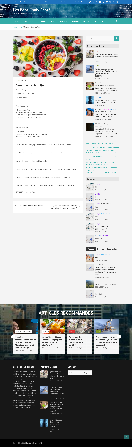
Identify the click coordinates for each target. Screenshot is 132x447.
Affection (113, 160)
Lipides (114, 172)
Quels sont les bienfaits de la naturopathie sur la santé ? (106, 56)
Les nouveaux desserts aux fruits (31, 206)
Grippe (88, 170)
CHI (96, 187)
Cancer (44, 21)
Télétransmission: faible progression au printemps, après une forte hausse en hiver (106, 271)
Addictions (99, 21)
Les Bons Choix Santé (31, 9)
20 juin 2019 (99, 287)
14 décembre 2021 (102, 136)
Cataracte (106, 153)
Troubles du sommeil (93, 165)
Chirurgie (98, 97)
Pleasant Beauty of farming (106, 284)
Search (116, 38)
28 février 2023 (100, 62)
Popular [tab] (91, 249)
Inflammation (101, 172)
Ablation (111, 143)
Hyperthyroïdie (93, 143)
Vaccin (111, 165)
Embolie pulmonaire (113, 167)
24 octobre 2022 (101, 119)
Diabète (95, 147)
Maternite (87, 21)
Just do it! (99, 294)
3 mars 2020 (20, 90)
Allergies (108, 157)
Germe (98, 162)
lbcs (27, 90)
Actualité (99, 83)
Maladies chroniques (102, 124)
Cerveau (95, 160)
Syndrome (100, 153)
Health (97, 51)
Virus (108, 165)
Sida (115, 165)
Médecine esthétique (103, 111)
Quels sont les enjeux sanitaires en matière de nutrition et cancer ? (64, 207)
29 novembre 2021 (75, 348)
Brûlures (89, 162)
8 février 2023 (100, 79)
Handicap (75, 21)
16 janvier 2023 (100, 105)
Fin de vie (34, 21)
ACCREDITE (100, 239)
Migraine (97, 150)
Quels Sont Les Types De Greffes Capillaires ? (105, 115)
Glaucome (104, 167)
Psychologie (105, 214)
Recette (73, 331)
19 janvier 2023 (100, 93)
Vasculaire (98, 167)
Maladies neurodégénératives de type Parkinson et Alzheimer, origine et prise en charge (107, 130)
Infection (108, 172)
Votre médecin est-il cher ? (53, 2)
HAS (97, 207)
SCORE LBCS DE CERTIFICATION (101, 227)
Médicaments (106, 204)
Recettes (64, 21)
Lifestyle (98, 281)
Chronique (88, 147)
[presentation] (13, 337)
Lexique (54, 21)
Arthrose (102, 157)
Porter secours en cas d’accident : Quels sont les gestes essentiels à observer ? (106, 72)
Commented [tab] (112, 249)
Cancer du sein (112, 147)
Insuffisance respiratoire (104, 160)
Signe (94, 162)
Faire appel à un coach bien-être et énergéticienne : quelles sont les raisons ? (106, 88)
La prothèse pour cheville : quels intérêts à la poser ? (106, 101)
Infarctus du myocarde (107, 162)
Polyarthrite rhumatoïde (98, 170)
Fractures (107, 170)
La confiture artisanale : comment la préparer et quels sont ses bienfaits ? (79, 341)
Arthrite (95, 153)
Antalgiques (94, 172)
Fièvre (96, 156)
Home (17, 21)
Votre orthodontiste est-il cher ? (74, 2)
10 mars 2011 (100, 277)
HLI (96, 197)
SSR (96, 216)
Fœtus (87, 143)
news (25, 21)
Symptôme (103, 165)
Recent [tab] (100, 249)
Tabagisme (89, 167)
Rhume (102, 150)
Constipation (90, 150)
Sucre (102, 147)
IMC (99, 143)
